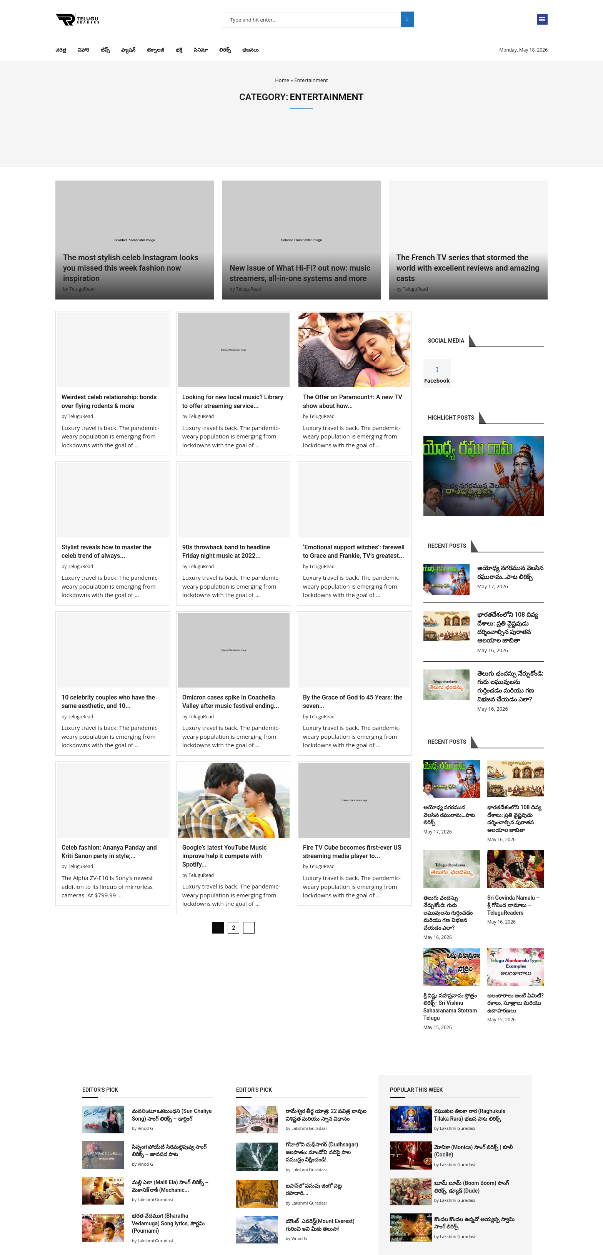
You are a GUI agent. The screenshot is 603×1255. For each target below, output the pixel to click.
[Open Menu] (542, 19)
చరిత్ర (60, 50)
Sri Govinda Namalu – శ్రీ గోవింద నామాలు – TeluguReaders (513, 905)
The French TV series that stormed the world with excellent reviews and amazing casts (468, 268)
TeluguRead (82, 289)
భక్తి (179, 50)
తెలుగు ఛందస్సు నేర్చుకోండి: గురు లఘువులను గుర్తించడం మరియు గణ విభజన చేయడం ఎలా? (510, 686)
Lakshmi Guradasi (457, 1128)
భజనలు (250, 50)
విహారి (83, 50)
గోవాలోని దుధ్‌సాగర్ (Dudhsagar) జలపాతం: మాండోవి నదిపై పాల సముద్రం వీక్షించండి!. (322, 1152)
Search (407, 19)
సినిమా (201, 50)
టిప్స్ (105, 50)
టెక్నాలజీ (155, 50)
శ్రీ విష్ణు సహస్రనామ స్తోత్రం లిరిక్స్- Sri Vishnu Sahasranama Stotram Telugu (450, 1006)
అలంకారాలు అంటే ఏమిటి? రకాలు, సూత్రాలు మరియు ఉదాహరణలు (515, 1003)
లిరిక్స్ (225, 50)
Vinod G (145, 1128)
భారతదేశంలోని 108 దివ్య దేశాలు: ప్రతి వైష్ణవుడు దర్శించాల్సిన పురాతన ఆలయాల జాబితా (507, 627)
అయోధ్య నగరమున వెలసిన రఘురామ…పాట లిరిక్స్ (510, 572)
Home (282, 80)
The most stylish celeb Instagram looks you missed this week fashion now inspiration (130, 268)
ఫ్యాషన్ (128, 50)
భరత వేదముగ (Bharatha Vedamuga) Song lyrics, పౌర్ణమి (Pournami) (168, 1223)
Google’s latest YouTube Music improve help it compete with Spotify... (224, 856)
